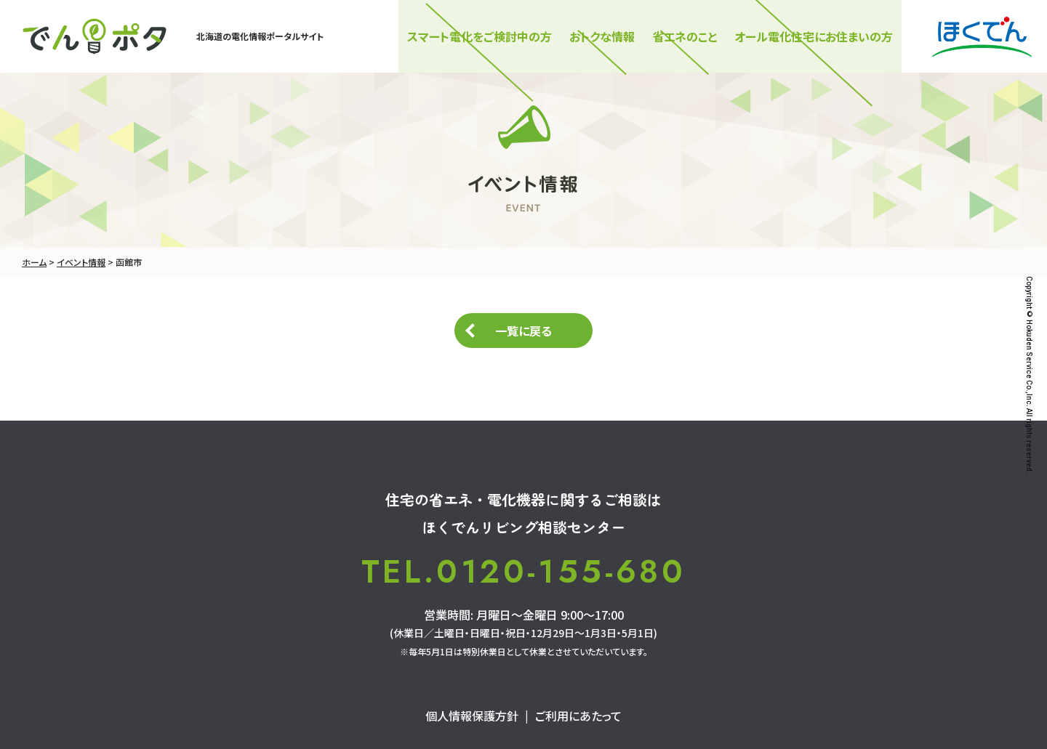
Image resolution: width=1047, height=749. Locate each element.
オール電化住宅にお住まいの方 (813, 36)
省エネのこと (684, 36)
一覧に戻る (523, 330)
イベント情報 (81, 262)
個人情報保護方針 (471, 715)
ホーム (34, 262)
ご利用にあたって (578, 715)
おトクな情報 (602, 36)
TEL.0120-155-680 (523, 572)
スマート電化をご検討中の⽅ (479, 36)
